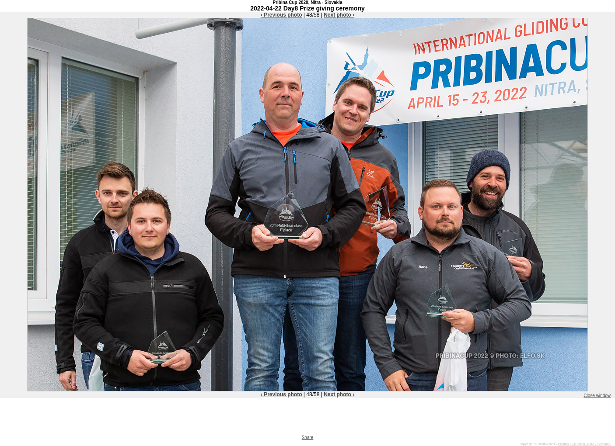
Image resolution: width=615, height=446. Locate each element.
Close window (597, 395)
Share (308, 437)
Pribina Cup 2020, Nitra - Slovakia (584, 444)
